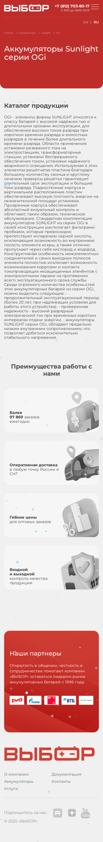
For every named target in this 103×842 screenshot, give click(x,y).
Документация (66, 774)
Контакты (61, 781)
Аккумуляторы (19, 781)
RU (96, 22)
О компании (16, 774)
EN (85, 22)
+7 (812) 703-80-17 (72, 6)
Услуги (11, 788)
